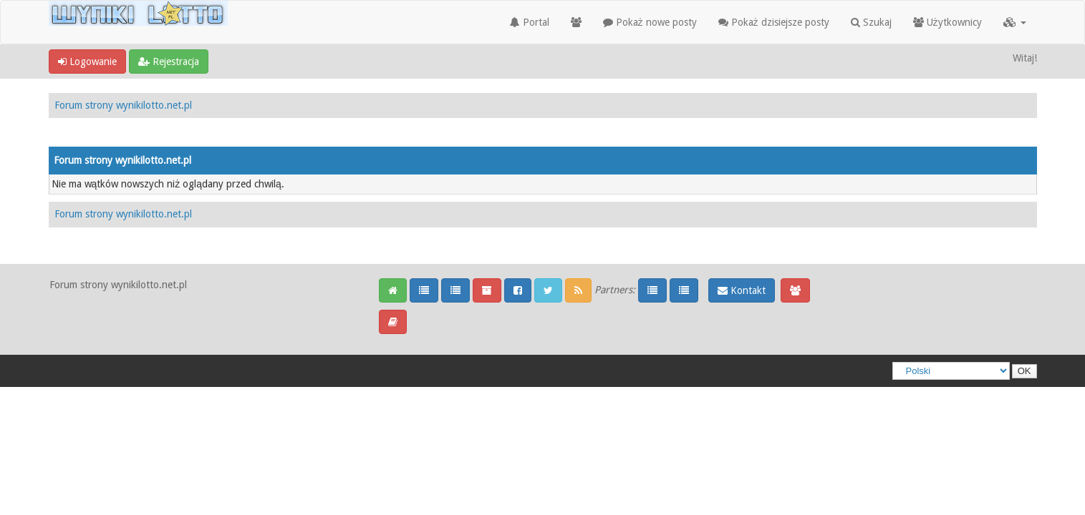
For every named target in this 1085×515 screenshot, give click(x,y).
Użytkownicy (947, 22)
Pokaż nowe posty (650, 22)
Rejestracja (168, 61)
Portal (529, 22)
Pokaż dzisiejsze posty (773, 22)
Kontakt (742, 290)
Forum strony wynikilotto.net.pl (123, 105)
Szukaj (871, 22)
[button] (1015, 22)
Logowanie (87, 61)
